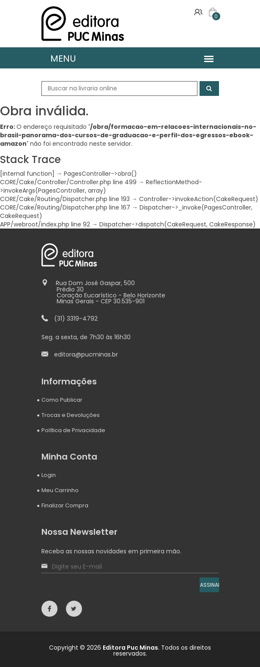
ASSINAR (209, 584)
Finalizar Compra (64, 505)
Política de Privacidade (73, 430)
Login (48, 475)
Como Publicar (61, 400)
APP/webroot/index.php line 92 (45, 224)
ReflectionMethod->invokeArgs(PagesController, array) (101, 186)
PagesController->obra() (100, 173)
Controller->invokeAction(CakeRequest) (198, 199)
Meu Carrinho (60, 490)
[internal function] (27, 173)
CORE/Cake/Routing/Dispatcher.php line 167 (65, 207)
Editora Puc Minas (130, 647)
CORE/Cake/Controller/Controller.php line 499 (68, 182)
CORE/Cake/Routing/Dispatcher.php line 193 (65, 199)
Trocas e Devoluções (70, 415)
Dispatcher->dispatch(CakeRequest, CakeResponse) (177, 224)
